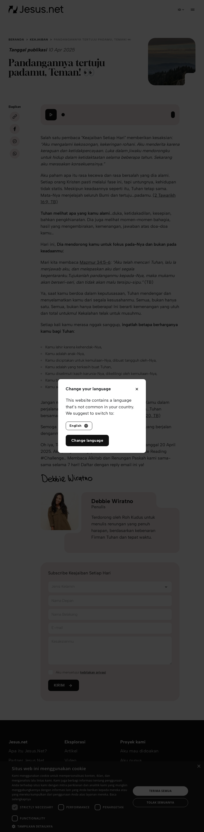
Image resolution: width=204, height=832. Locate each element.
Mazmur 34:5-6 (95, 262)
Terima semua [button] (160, 791)
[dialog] (102, 796)
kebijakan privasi (93, 672)
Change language (87, 440)
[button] (70, 826)
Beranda (16, 39)
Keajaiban (39, 39)
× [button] (198, 766)
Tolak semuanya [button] (160, 802)
